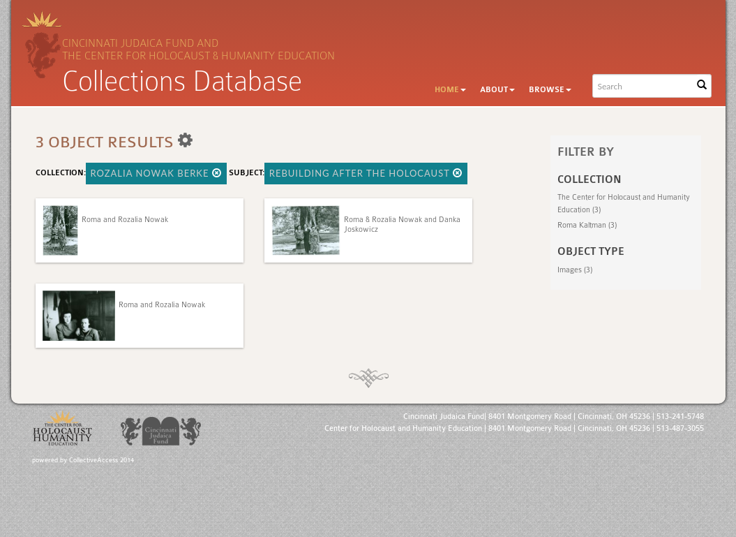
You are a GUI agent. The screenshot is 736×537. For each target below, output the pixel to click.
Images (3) (574, 269)
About (497, 89)
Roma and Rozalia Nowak (125, 219)
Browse (550, 89)
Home (450, 89)
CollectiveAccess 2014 (101, 460)
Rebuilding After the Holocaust (366, 173)
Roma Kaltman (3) (587, 225)
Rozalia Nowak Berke (156, 173)
